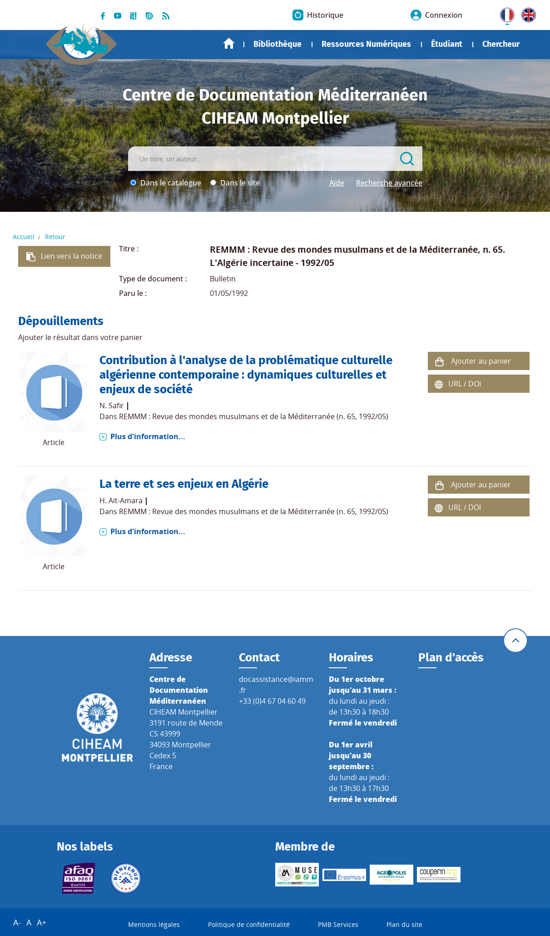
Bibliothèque (277, 44)
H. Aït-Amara (121, 501)
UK (526, 13)
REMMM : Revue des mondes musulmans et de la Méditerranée (344, 249)
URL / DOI (464, 384)
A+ (41, 922)
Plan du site (404, 924)
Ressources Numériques (366, 44)
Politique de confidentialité (249, 924)
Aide (336, 183)
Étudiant (446, 44)
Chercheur (501, 44)
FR (504, 13)
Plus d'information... (147, 436)
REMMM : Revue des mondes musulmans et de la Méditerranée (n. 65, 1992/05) (253, 416)
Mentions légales (154, 924)
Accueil (228, 43)
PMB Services (338, 924)
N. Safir (111, 405)
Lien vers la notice (71, 256)
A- (17, 922)
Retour (55, 236)
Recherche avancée (389, 183)
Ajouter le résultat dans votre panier (80, 337)
